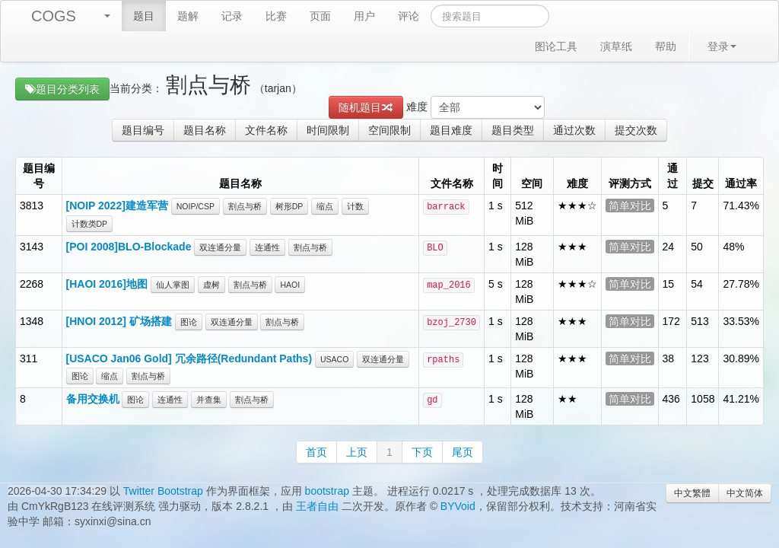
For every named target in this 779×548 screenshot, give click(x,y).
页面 (320, 16)
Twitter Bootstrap (163, 491)
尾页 (462, 452)
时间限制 (328, 130)
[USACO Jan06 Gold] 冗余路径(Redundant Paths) (189, 358)
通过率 (741, 183)
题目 (143, 16)
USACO (334, 359)
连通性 (267, 247)
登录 (721, 46)
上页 (356, 452)
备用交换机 (92, 399)
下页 (422, 452)
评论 (408, 16)
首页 (316, 452)
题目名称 (204, 130)
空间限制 (389, 130)
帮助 (665, 46)
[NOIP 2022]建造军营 (117, 205)
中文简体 (745, 493)
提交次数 (636, 130)
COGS (53, 16)
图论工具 (556, 46)
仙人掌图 (172, 284)
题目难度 (451, 130)
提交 (703, 183)
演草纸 (616, 46)
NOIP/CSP (195, 206)
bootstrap (327, 491)
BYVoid (457, 506)
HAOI (290, 284)
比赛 (276, 16)
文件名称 (266, 130)
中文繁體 (692, 493)
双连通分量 (220, 247)
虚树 (211, 284)
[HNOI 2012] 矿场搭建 (119, 321)
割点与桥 (245, 206)
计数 (355, 206)
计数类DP (90, 223)
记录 (232, 16)
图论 (188, 322)
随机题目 (366, 107)
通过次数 (574, 130)
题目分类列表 (62, 89)
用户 (364, 16)
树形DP (289, 206)
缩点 (324, 206)
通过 (672, 176)
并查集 (208, 399)
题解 (188, 16)
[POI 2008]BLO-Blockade (129, 247)
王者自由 (317, 506)
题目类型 (512, 130)
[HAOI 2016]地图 (107, 284)
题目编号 (143, 130)
